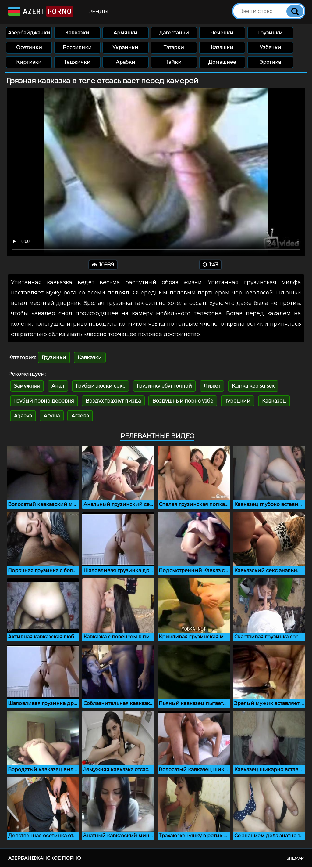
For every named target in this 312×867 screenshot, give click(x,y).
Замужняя (27, 386)
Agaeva (23, 416)
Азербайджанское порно (44, 858)
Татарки (174, 47)
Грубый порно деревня (44, 401)
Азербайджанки (29, 33)
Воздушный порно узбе (182, 401)
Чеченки (222, 33)
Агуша (52, 416)
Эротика (270, 62)
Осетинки (29, 47)
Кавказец (274, 401)
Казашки (222, 47)
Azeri (40, 11)
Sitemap (295, 858)
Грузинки (270, 33)
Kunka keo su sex (253, 386)
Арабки (125, 62)
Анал (57, 386)
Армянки (125, 33)
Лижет (212, 386)
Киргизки (29, 62)
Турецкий (237, 401)
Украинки (125, 47)
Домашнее (222, 62)
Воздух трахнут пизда (113, 401)
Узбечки (270, 47)
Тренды (97, 12)
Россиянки (77, 47)
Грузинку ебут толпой (164, 386)
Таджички (77, 62)
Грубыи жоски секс (100, 386)
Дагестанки (174, 33)
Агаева (80, 416)
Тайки (174, 62)
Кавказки (77, 33)
